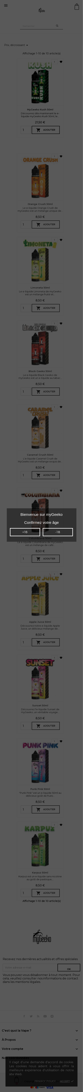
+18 (25, 532)
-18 (57, 532)
